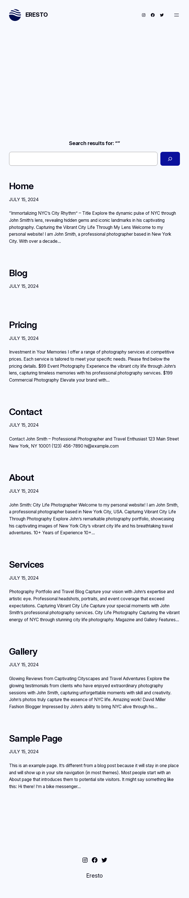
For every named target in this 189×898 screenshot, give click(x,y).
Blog (18, 273)
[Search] (170, 159)
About (21, 477)
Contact (25, 412)
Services (26, 564)
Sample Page (35, 738)
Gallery (23, 651)
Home (21, 186)
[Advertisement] (94, 78)
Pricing (23, 325)
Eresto (37, 14)
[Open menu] (176, 15)
